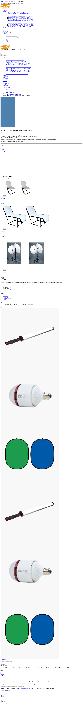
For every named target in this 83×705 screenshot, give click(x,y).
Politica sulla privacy (30, 683)
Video (4, 151)
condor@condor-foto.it (8, 88)
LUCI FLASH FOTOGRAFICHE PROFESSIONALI (19, 18)
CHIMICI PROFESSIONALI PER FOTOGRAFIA (19, 13)
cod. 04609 (3, 231)
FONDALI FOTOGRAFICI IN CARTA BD (12, 94)
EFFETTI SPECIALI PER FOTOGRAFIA (17, 12)
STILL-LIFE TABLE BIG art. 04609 (6, 233)
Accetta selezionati (4, 691)
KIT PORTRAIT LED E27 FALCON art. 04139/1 (8, 274)
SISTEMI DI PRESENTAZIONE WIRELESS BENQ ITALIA (21, 23)
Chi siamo (5, 10)
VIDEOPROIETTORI (13, 22)
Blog (4, 30)
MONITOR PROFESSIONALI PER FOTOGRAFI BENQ (20, 20)
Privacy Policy (6, 297)
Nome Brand (3, 659)
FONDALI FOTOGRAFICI (14, 15)
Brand (4, 27)
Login (7, 40)
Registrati (8, 41)
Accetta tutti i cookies (5, 690)
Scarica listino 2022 (7, 85)
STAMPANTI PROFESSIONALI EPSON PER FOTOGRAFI (21, 24)
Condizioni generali (7, 298)
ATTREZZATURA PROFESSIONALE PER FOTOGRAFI (20, 16)
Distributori (5, 29)
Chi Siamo (5, 296)
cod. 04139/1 (3, 272)
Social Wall (5, 31)
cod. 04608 (3, 198)
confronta (2, 675)
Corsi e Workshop (7, 32)
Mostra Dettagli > (4, 703)
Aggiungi (2, 149)
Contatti (4, 33)
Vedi (4, 196)
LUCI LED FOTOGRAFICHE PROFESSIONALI (18, 17)
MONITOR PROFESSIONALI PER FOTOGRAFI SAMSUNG (21, 25)
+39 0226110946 (4, 1)
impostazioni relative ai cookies (23, 688)
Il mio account (6, 83)
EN (6, 39)
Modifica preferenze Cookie (15, 305)
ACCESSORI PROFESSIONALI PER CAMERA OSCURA (21, 19)
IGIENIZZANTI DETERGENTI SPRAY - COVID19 (19, 26)
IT (6, 38)
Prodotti (4, 11)
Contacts (5, 81)
